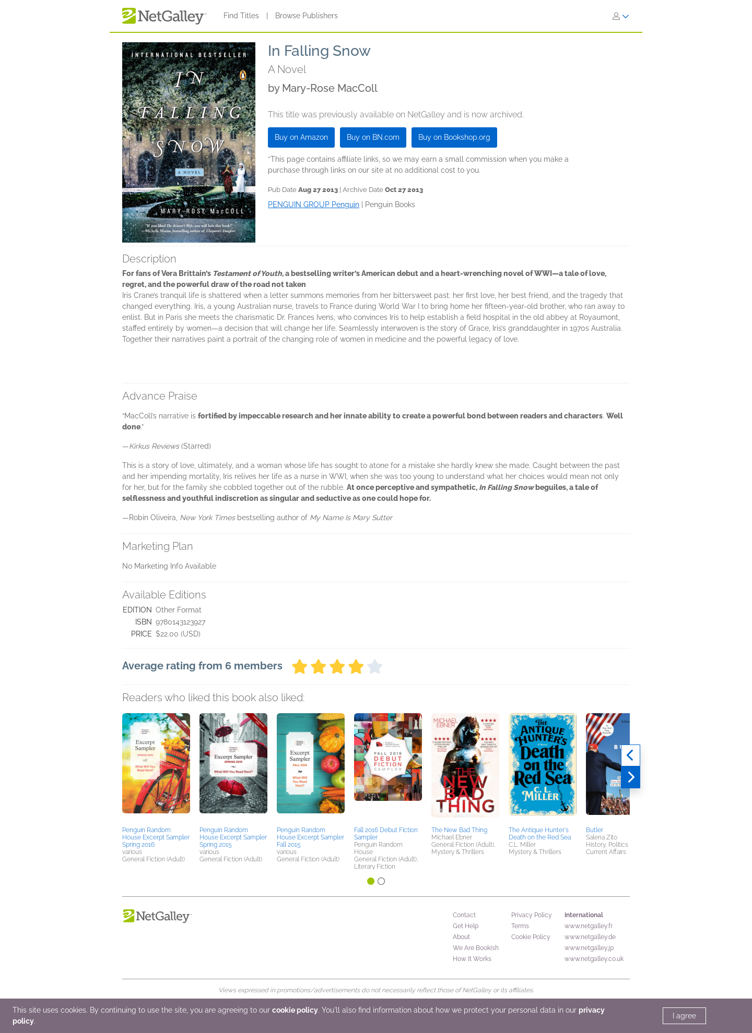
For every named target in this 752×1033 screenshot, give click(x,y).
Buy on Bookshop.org (454, 137)
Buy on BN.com (373, 137)
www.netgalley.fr (589, 926)
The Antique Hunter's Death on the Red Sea (540, 833)
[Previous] (630, 755)
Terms (520, 926)
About (461, 937)
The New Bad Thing (459, 830)
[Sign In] (621, 16)
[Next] (630, 777)
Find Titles (241, 15)
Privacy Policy (531, 915)
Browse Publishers (306, 15)
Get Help (465, 926)
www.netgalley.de (590, 937)
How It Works (472, 959)
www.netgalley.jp (589, 948)
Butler (594, 830)
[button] (156, 768)
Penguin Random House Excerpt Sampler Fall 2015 (310, 837)
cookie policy (295, 1010)
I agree (684, 1016)
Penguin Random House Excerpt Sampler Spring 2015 (233, 837)
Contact (464, 915)
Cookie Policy (530, 937)
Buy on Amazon (301, 137)
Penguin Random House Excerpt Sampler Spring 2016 (156, 837)
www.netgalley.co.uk (594, 959)
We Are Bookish (476, 948)
